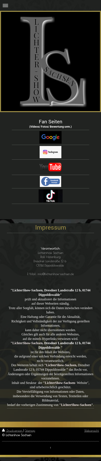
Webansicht (91, 430)
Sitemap (30, 430)
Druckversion (12, 430)
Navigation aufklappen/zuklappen (50, 5)
